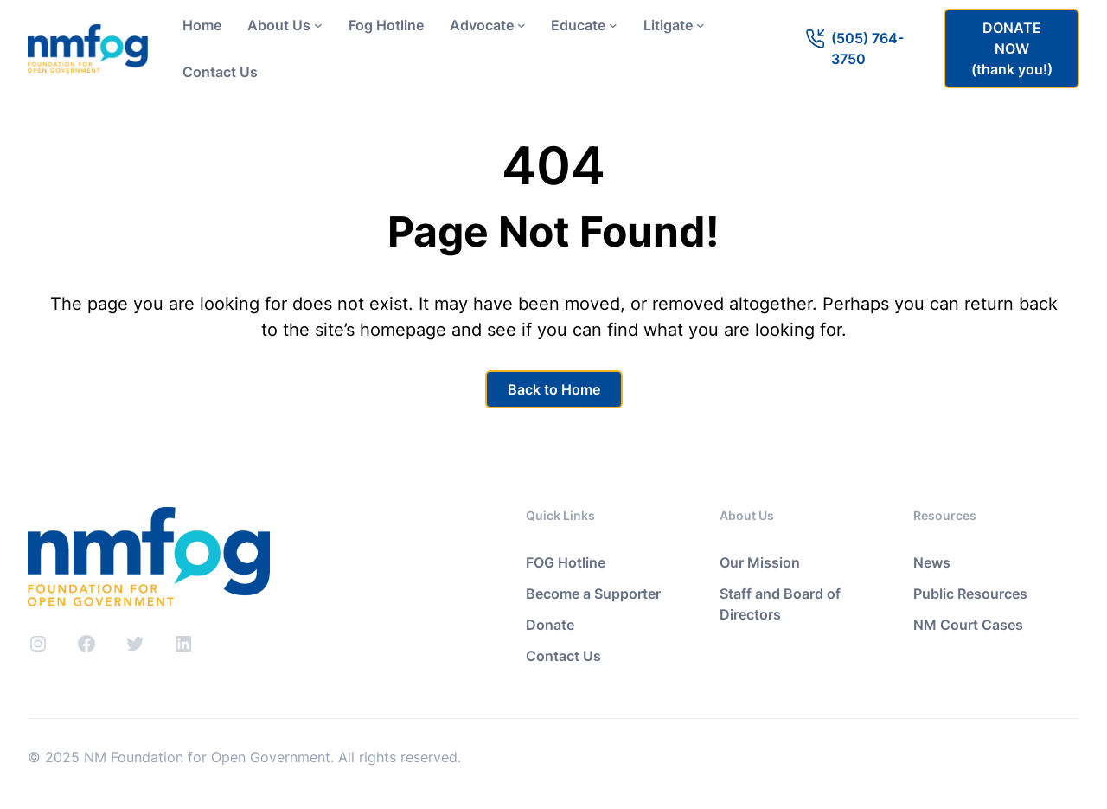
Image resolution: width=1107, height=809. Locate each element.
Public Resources (970, 593)
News (931, 562)
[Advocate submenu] (521, 25)
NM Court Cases (968, 624)
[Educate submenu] (613, 25)
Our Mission (760, 562)
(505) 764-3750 (867, 48)
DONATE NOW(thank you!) (1012, 48)
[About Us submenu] (318, 25)
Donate (550, 624)
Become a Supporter (593, 593)
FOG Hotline (565, 562)
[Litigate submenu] (700, 25)
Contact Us (563, 656)
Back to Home (554, 389)
